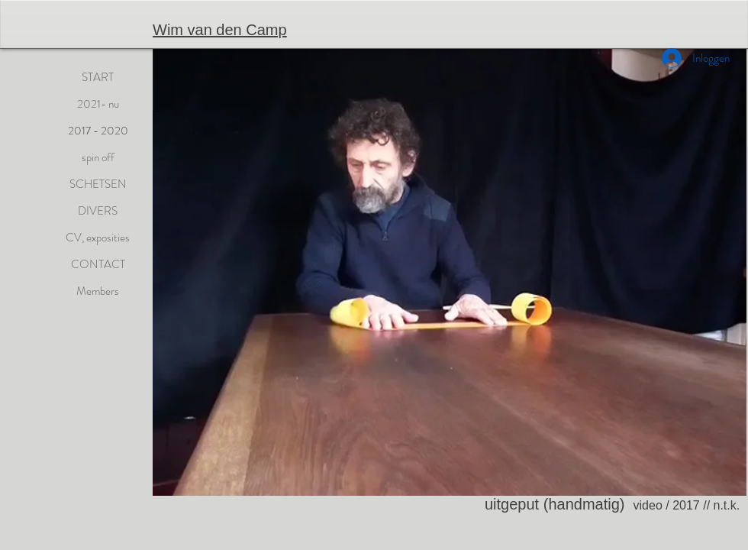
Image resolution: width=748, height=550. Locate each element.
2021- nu (98, 103)
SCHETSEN (98, 184)
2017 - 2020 (98, 130)
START (98, 77)
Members (97, 291)
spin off (98, 157)
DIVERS (98, 210)
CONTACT (98, 264)
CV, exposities (98, 237)
